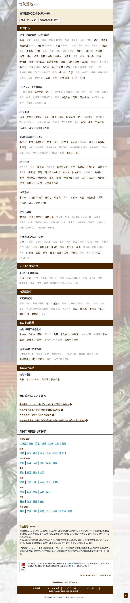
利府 (31, 62)
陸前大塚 (42, 178)
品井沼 (85, 62)
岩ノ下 (49, 92)
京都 (29, 482)
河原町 (39, 340)
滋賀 (22, 482)
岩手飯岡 (64, 78)
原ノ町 (54, 247)
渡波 (100, 197)
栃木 (29, 453)
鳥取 (22, 492)
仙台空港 (55, 379)
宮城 (44, 443)
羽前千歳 (99, 122)
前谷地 (48, 197)
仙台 (82, 56)
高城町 (98, 172)
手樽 (22, 178)
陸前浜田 (76, 172)
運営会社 (36, 588)
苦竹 (72, 167)
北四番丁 (74, 334)
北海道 (23, 443)
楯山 (90, 122)
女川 (45, 203)
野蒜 (58, 178)
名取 (50, 56)
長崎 (35, 511)
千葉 (48, 453)
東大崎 (74, 142)
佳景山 (57, 197)
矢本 (84, 178)
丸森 (75, 309)
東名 (51, 178)
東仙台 (90, 56)
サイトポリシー (91, 588)
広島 (42, 492)
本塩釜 (57, 172)
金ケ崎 (62, 72)
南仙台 (58, 56)
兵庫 (42, 482)
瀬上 (48, 303)
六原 (70, 72)
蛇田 (22, 183)
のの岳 (39, 217)
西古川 (64, 142)
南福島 (104, 46)
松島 (70, 62)
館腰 (43, 56)
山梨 (48, 463)
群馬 (35, 453)
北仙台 (39, 117)
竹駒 (75, 97)
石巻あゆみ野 (51, 183)
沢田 (31, 203)
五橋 (22, 340)
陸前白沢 (89, 117)
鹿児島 (62, 511)
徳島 (22, 501)
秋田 (50, 443)
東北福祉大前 (42, 128)
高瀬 (83, 122)
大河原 (98, 51)
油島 (68, 67)
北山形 (23, 128)
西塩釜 (48, 172)
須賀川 (104, 40)
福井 (42, 463)
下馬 (40, 172)
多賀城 (31, 172)
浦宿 (38, 203)
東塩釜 (66, 172)
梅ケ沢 (46, 67)
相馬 (78, 247)
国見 (54, 117)
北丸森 (83, 309)
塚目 (56, 142)
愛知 (35, 472)
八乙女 (32, 334)
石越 (61, 67)
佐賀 (29, 511)
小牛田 (23, 67)
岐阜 (22, 472)
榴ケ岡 (40, 167)
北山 (47, 117)
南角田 (92, 309)
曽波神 (73, 197)
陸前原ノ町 (62, 167)
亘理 (38, 253)
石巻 (40, 183)
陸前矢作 (66, 97)
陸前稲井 (91, 197)
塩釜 (63, 62)
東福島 (29, 51)
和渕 (31, 217)
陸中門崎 (39, 92)
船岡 (22, 56)
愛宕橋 (30, 340)
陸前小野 (68, 178)
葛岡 (61, 117)
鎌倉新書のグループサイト (64, 582)
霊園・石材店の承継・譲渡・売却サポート (65, 591)
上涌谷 (32, 197)
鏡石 (96, 40)
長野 (55, 463)
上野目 (23, 147)
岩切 (99, 56)
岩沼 (36, 56)
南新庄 (69, 153)
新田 (54, 67)
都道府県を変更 (28, 20)
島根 (29, 492)
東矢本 (92, 178)
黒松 (40, 334)
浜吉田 (29, 253)
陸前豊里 (49, 217)
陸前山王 (40, 62)
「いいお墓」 (70, 563)
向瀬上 (56, 303)
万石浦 (23, 203)
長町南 (68, 340)
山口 (48, 492)
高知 (42, 501)
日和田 (41, 46)
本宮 (58, 46)
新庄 (78, 153)
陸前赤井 (102, 178)
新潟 (22, 463)
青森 (31, 443)
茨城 (22, 453)
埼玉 (42, 453)
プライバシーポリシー (72, 588)
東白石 (80, 51)
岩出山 (92, 142)
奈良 (48, 482)
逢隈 (45, 253)
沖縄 (70, 511)
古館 (48, 78)
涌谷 (40, 197)
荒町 (29, 278)
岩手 (37, 443)
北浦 (31, 142)
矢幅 (55, 78)
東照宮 (30, 117)
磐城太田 (44, 247)
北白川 (89, 51)
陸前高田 (84, 97)
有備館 (101, 142)
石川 (35, 463)
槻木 (29, 56)
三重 (42, 472)
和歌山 (56, 482)
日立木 (70, 247)
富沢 (76, 340)
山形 (31, 128)
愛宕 (77, 62)
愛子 (80, 117)
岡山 (35, 492)
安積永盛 (24, 46)
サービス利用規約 (52, 588)
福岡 (22, 511)
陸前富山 (31, 178)
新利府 (23, 62)
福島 (64, 443)
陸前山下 (31, 183)
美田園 (45, 379)
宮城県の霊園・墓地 (49, 20)
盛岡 (82, 78)
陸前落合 (70, 117)
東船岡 (35, 314)
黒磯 (22, 40)
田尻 (31, 67)
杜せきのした (33, 379)
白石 (72, 51)
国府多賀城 (52, 62)
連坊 (33, 359)
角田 (101, 309)
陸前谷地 (40, 142)
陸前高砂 (102, 167)
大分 (48, 511)
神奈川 (62, 453)
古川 (49, 142)
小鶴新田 (82, 167)
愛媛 (35, 501)
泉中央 (23, 334)
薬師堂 (41, 359)
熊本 (42, 511)
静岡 (29, 472)
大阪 (35, 482)
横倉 (22, 314)
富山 (29, 463)
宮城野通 (24, 359)
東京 (55, 453)
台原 (56, 334)
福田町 (92, 167)
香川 (29, 501)
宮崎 (55, 511)
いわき (23, 242)
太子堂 (67, 56)
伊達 (38, 51)
